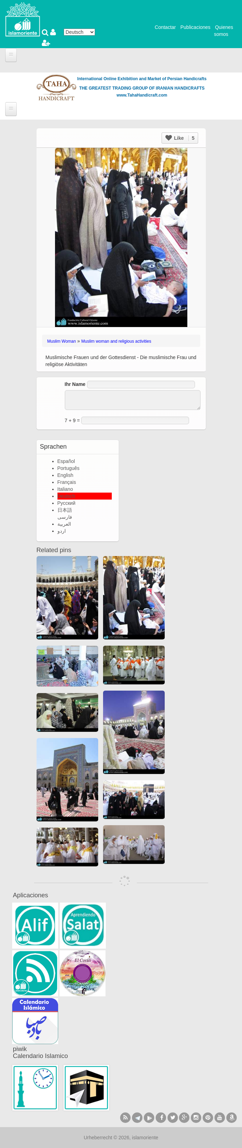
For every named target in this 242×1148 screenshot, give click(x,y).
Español (66, 461)
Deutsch (66, 496)
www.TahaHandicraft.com (142, 95)
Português (68, 468)
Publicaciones (195, 27)
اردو (61, 531)
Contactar (165, 27)
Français (66, 482)
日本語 (64, 510)
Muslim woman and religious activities (116, 341)
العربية (64, 524)
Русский (66, 503)
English (65, 475)
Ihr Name (75, 384)
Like (180, 138)
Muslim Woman (61, 341)
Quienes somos (223, 30)
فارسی (64, 517)
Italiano (65, 489)
